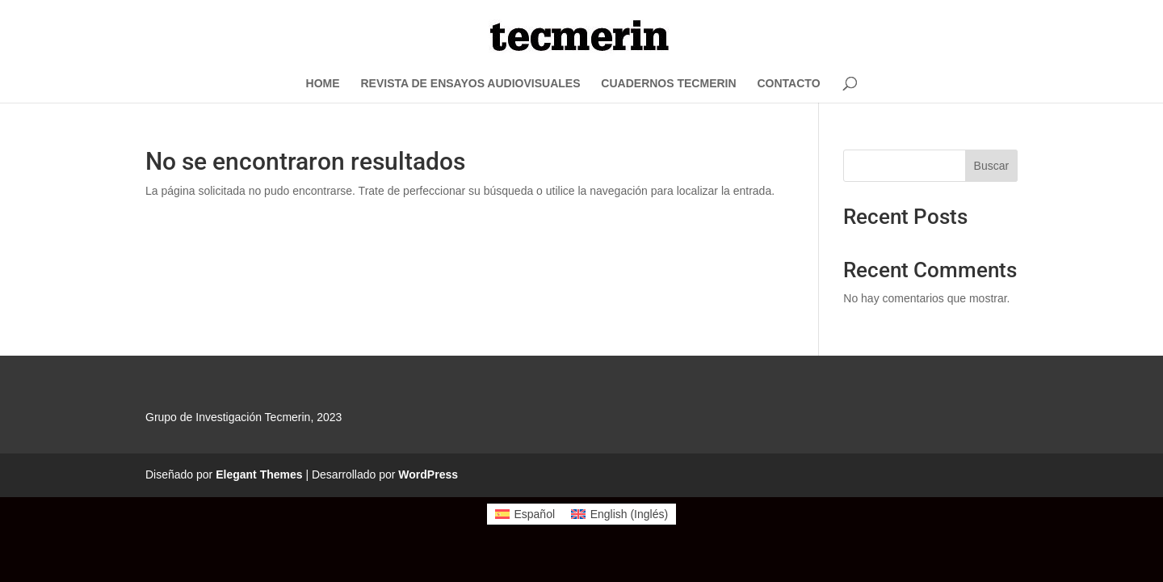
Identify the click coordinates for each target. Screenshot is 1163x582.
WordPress (428, 474)
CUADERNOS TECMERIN (668, 84)
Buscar (992, 165)
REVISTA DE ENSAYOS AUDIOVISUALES (470, 84)
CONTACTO (788, 84)
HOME (323, 84)
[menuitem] (525, 514)
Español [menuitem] (534, 514)
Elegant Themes (259, 474)
